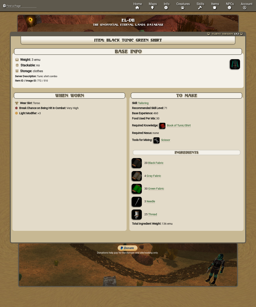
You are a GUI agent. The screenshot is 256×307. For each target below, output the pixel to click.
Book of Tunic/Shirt (179, 125)
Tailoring (143, 103)
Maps (153, 5)
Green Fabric (156, 188)
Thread (152, 214)
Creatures (183, 5)
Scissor (165, 140)
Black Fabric (155, 163)
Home (137, 5)
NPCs (230, 5)
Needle (151, 201)
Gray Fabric (154, 176)
